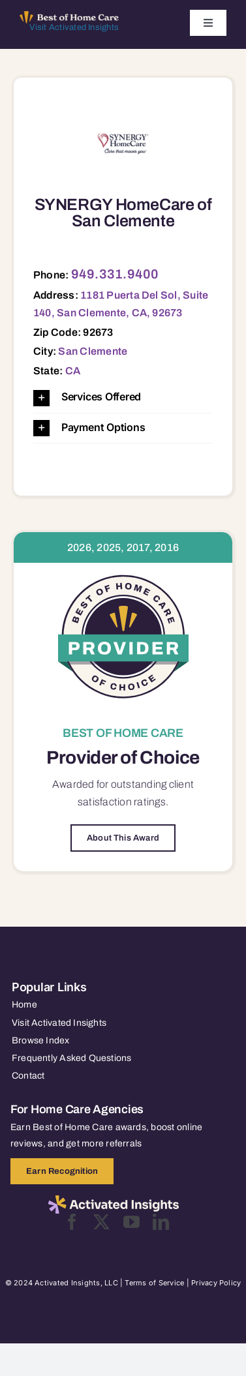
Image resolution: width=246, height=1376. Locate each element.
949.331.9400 (115, 274)
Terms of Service (154, 1282)
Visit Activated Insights (74, 27)
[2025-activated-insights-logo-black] (113, 1200)
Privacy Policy (216, 1282)
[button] (123, 397)
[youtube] (131, 1222)
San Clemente (92, 351)
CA (72, 370)
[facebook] (72, 1222)
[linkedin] (161, 1222)
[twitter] (101, 1222)
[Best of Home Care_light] (69, 16)
